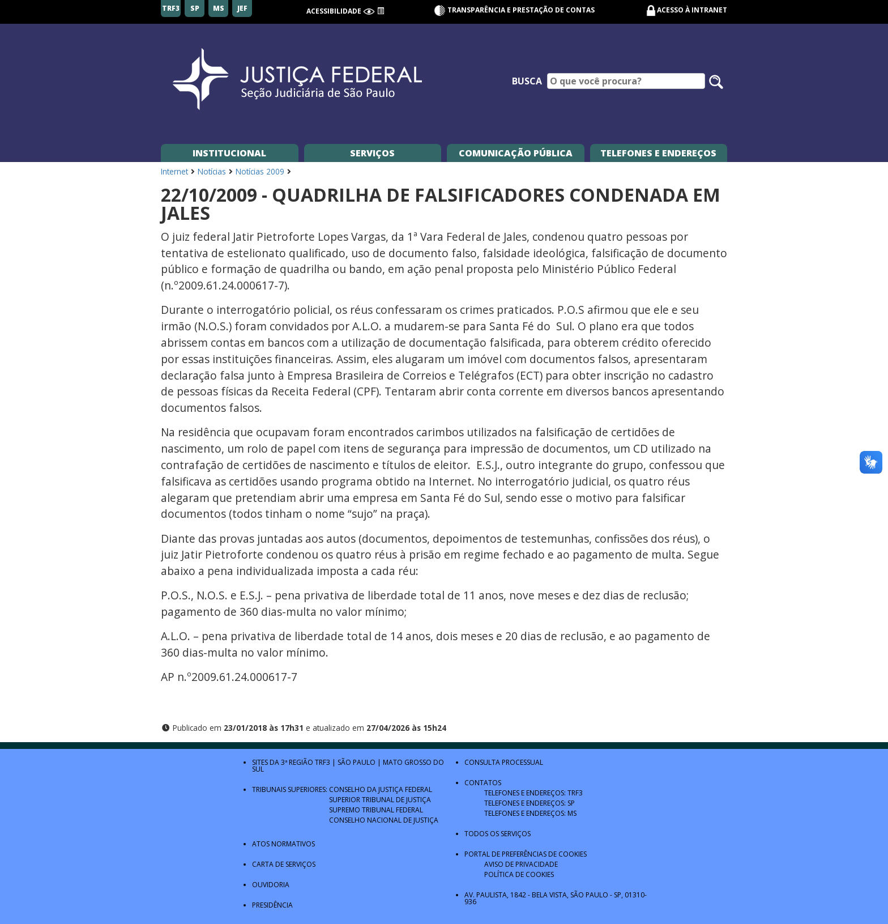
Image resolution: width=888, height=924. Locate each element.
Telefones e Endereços (658, 153)
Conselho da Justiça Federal (380, 789)
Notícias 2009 (260, 171)
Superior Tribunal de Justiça (380, 799)
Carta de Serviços (283, 864)
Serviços (372, 153)
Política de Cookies (519, 874)
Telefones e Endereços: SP (529, 803)
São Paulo (356, 762)
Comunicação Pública (516, 153)
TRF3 (322, 762)
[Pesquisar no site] (716, 82)
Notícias (212, 171)
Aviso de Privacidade (521, 864)
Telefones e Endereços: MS (530, 813)
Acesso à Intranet (692, 10)
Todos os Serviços (497, 833)
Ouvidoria (270, 884)
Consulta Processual (503, 762)
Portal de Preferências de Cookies (525, 854)
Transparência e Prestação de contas (514, 10)
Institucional (229, 153)
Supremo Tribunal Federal (376, 810)
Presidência (272, 905)
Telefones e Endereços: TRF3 (533, 793)
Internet (174, 171)
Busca (527, 81)
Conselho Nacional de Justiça (383, 820)
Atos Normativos (283, 844)
